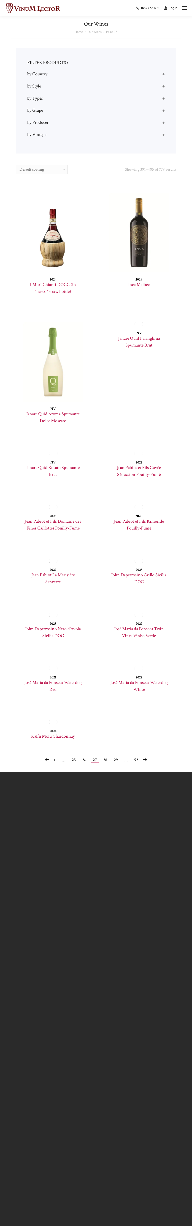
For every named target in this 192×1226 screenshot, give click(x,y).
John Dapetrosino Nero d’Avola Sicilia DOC (53, 632)
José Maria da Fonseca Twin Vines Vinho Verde (139, 632)
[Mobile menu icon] (184, 8)
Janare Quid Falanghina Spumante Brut (139, 341)
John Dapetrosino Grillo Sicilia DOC (139, 578)
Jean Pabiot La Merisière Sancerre (53, 578)
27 (95, 760)
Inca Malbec (139, 285)
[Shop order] (42, 169)
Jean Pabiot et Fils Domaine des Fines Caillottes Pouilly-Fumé (53, 524)
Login (170, 8)
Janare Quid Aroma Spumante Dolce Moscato (53, 417)
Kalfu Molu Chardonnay (53, 736)
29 (116, 760)
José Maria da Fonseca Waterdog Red (53, 686)
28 (105, 760)
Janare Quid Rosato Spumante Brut (53, 471)
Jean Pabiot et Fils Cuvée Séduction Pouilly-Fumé (139, 471)
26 (84, 760)
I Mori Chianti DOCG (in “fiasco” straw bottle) (53, 288)
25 (74, 760)
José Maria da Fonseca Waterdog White (139, 686)
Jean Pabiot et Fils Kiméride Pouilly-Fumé (139, 524)
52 (136, 760)
